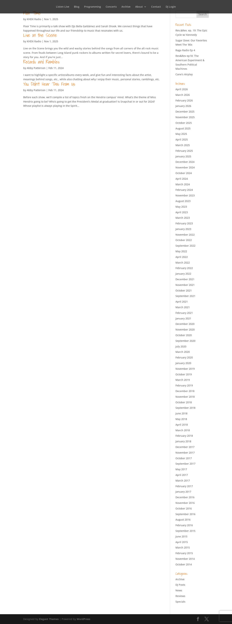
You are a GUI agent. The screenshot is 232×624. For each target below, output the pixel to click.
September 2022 (185, 245)
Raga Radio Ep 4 (185, 50)
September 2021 (185, 296)
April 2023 (181, 212)
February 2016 (184, 525)
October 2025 (183, 123)
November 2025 (185, 117)
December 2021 (184, 279)
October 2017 (183, 458)
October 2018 (183, 402)
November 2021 (185, 285)
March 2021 (182, 307)
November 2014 (185, 558)
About (139, 6)
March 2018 (182, 430)
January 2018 (183, 441)
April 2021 (181, 301)
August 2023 (182, 201)
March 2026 (182, 95)
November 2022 (185, 234)
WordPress (83, 619)
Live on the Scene (40, 35)
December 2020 (184, 324)
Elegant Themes (49, 619)
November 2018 (185, 396)
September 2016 (185, 514)
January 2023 (183, 229)
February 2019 (184, 385)
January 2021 (183, 318)
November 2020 (185, 329)
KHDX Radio (34, 19)
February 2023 (184, 223)
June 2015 (181, 536)
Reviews (180, 596)
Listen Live (62, 6)
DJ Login (171, 6)
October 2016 (183, 508)
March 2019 (182, 380)
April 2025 (181, 139)
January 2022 (183, 273)
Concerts (111, 6)
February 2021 (184, 313)
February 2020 (184, 357)
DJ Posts (180, 584)
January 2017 (183, 491)
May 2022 (181, 251)
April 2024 (181, 178)
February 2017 (184, 486)
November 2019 (185, 368)
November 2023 (185, 195)
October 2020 (183, 335)
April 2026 (181, 89)
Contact (156, 6)
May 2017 (181, 469)
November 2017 (185, 452)
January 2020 (183, 363)
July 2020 (180, 346)
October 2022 (183, 240)
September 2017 (185, 463)
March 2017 (182, 480)
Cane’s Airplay (184, 74)
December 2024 (184, 162)
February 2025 (184, 150)
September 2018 (185, 407)
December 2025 (184, 111)
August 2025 (182, 128)
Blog (76, 6)
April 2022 (181, 257)
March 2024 (182, 184)
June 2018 (181, 413)
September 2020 (185, 340)
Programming (92, 6)
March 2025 (182, 145)
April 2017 (181, 475)
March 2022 (182, 262)
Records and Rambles (41, 62)
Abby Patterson (36, 68)
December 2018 (184, 391)
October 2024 (183, 173)
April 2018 (181, 424)
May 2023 (181, 206)
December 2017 (184, 447)
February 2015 (184, 553)
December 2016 (184, 497)
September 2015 (185, 531)
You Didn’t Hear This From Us (49, 84)
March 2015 (182, 547)
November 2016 (185, 503)
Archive (125, 6)
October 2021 (183, 290)
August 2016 (182, 519)
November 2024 (185, 167)
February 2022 (184, 268)
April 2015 (181, 542)
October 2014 (183, 564)
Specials (180, 601)
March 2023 (182, 217)
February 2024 (184, 189)
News (178, 590)
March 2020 (182, 352)
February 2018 (184, 435)
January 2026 (183, 106)
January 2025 (183, 156)
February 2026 (184, 100)
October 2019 (183, 374)
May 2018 (181, 419)
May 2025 (181, 134)
